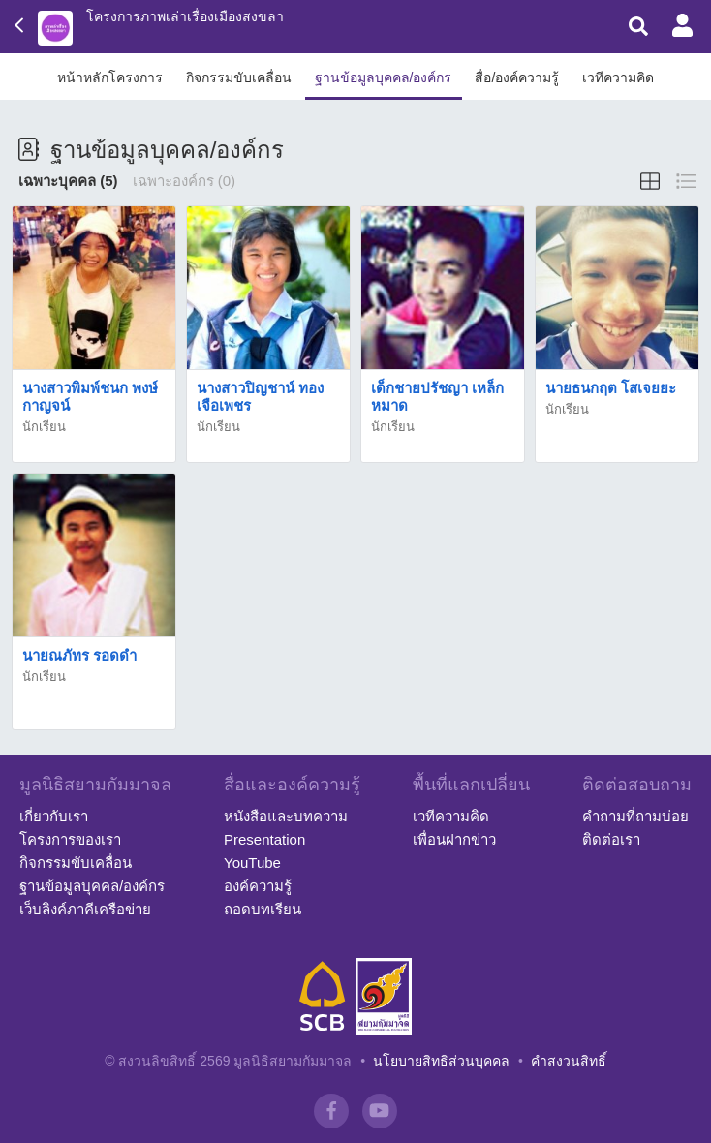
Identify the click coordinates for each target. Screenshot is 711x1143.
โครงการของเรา (70, 839)
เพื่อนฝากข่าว (454, 839)
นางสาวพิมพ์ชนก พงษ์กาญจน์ (90, 397)
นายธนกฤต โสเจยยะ (610, 388)
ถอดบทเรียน (262, 909)
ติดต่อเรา (611, 839)
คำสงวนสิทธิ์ (568, 1060)
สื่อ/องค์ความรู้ (517, 77)
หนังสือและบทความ (286, 816)
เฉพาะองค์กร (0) (184, 180)
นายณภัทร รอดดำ (79, 655)
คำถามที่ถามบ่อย (635, 816)
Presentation (264, 839)
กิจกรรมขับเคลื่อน (239, 77)
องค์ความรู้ (258, 886)
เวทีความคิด (618, 77)
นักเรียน (44, 426)
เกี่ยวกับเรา (53, 816)
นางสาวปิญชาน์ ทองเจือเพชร (260, 397)
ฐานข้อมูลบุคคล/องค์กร (383, 77)
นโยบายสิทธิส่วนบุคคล (441, 1060)
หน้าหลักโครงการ (110, 77)
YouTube (252, 862)
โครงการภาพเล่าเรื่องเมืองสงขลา (185, 16)
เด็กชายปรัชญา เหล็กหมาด (437, 397)
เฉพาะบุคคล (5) (68, 180)
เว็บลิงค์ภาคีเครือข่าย (85, 909)
